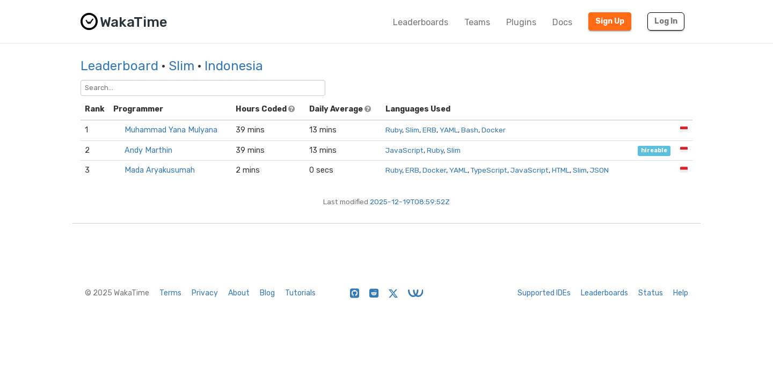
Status (650, 293)
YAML (449, 129)
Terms (170, 293)
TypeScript (489, 170)
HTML (561, 170)
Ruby (393, 129)
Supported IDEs (544, 293)
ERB (429, 129)
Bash (469, 129)
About (239, 293)
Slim (181, 65)
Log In (665, 21)
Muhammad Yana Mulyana (171, 130)
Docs (562, 22)
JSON (599, 170)
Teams (477, 22)
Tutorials (300, 293)
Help (680, 293)
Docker (494, 129)
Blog (267, 293)
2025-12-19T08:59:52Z (410, 201)
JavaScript (404, 150)
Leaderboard (119, 65)
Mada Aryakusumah (160, 170)
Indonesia (234, 65)
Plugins (521, 22)
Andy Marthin (148, 150)
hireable (654, 150)
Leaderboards (420, 22)
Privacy (205, 293)
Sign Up (609, 21)
